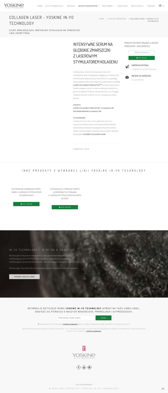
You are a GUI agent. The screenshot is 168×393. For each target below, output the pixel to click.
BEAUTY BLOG (137, 6)
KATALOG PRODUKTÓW (88, 6)
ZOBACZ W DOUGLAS (142, 52)
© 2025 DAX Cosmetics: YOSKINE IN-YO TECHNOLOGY (84, 388)
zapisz (103, 318)
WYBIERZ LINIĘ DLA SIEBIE (24, 277)
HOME (40, 6)
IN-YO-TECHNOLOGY (55, 6)
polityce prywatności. (93, 331)
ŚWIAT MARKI (108, 6)
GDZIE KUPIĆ (122, 6)
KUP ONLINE (141, 58)
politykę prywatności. (70, 324)
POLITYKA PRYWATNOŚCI (84, 385)
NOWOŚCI (71, 6)
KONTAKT (151, 6)
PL (164, 6)
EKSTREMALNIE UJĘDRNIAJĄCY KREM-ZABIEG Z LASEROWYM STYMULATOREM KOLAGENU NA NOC (26, 192)
